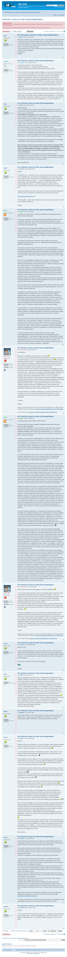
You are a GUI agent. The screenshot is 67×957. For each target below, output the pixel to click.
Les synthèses (17, 12)
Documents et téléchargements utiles (31, 12)
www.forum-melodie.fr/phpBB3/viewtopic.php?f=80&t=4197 (43, 412)
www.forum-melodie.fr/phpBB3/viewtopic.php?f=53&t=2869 (49, 409)
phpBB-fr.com (37, 953)
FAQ (56, 15)
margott (22, 169)
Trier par (44, 930)
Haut (63, 57)
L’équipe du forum (20, 949)
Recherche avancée (59, 6)
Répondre (6, 31)
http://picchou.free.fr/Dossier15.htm (27, 896)
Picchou (22, 738)
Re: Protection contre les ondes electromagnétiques (38, 35)
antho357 (22, 907)
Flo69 (21, 675)
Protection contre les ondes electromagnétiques (22, 19)
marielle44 (22, 62)
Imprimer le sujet (60, 12)
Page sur (53, 31)
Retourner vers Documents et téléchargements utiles (15, 938)
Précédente (6, 930)
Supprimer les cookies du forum (33, 949)
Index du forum (8, 12)
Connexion (61, 15)
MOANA (22, 712)
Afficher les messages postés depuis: (24, 930)
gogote (21, 211)
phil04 (21, 37)
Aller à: (20, 939)
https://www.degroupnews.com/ (26, 196)
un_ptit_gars (23, 349)
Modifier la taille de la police (62, 12)
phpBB (27, 952)
